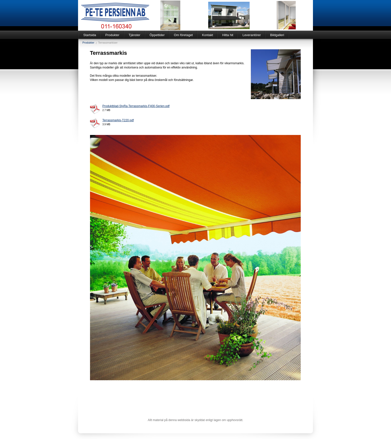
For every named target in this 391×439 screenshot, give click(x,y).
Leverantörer (251, 35)
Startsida (89, 35)
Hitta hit (227, 35)
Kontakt (207, 35)
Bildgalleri (277, 35)
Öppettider (157, 35)
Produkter (112, 35)
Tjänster (134, 35)
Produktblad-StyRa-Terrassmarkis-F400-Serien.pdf (136, 106)
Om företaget (183, 35)
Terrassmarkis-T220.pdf (118, 120)
